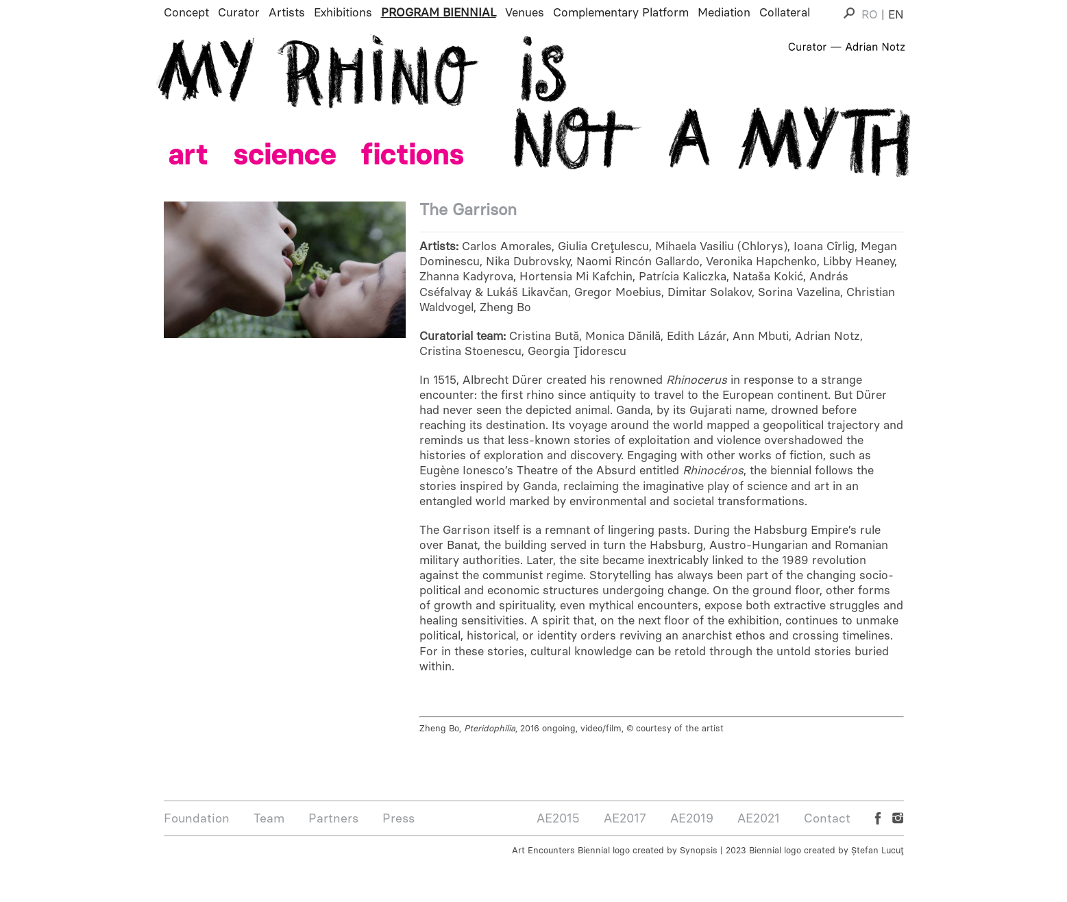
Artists (287, 12)
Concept (186, 12)
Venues (524, 12)
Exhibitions (343, 12)
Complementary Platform (621, 12)
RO (869, 14)
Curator (239, 12)
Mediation (724, 12)
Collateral (784, 12)
